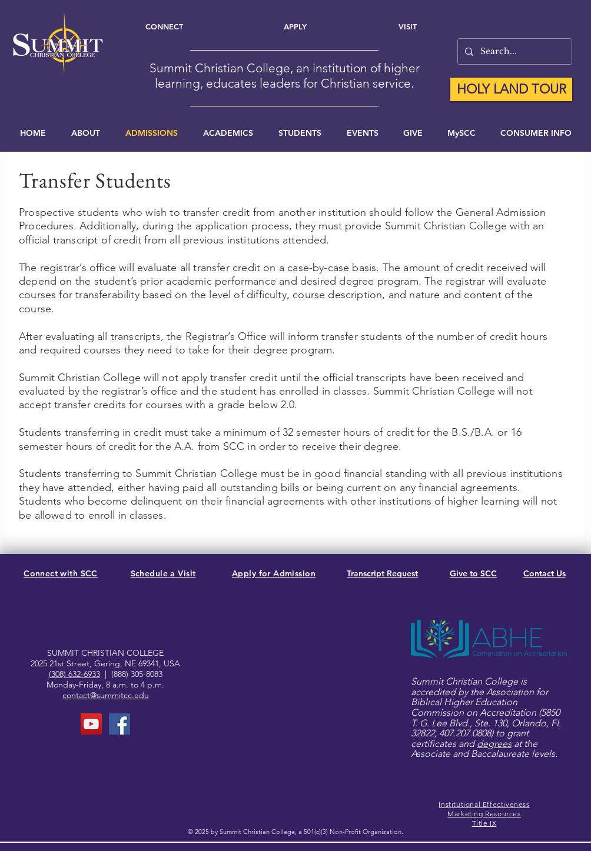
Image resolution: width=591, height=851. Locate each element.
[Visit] (408, 26)
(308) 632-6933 (74, 674)
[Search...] (513, 51)
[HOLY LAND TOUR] (511, 89)
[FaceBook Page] (119, 724)
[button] (362, 133)
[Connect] (164, 26)
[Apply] (295, 26)
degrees (494, 743)
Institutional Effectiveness (484, 804)
